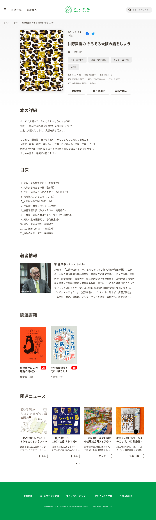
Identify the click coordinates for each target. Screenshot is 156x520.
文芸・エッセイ (77, 60)
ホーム (6, 23)
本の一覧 (16, 10)
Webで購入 (121, 91)
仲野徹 (73, 67)
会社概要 (28, 496)
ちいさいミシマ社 (121, 60)
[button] (136, 431)
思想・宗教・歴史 (98, 60)
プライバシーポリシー (77, 496)
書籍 (16, 23)
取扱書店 (76, 91)
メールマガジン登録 (49, 496)
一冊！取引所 (98, 91)
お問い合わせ (125, 496)
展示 (43, 456)
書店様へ (32, 10)
